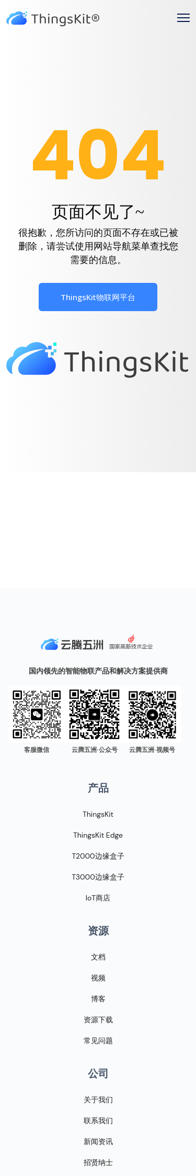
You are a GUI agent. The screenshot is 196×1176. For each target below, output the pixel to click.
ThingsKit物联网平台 (98, 297)
